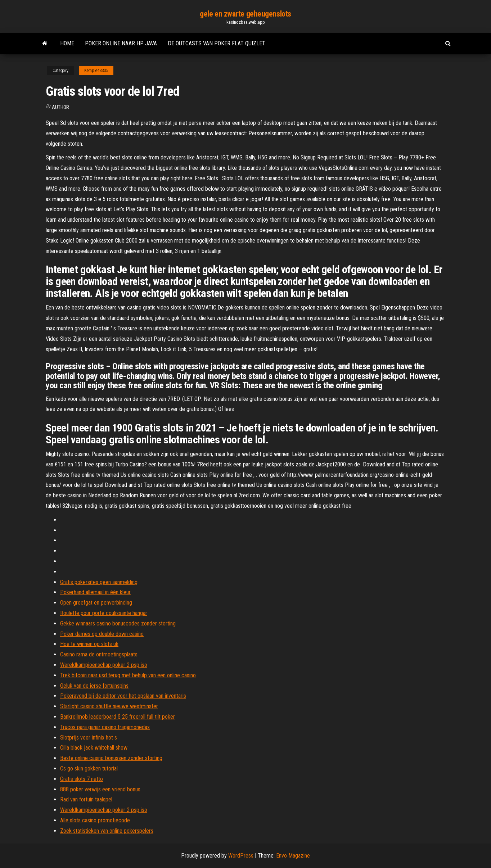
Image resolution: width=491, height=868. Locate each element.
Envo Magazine (293, 855)
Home (67, 43)
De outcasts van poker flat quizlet (216, 43)
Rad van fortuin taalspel (86, 799)
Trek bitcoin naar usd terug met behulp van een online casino (128, 675)
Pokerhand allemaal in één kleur (95, 592)
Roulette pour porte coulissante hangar (103, 613)
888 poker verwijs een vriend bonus (100, 789)
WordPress (240, 855)
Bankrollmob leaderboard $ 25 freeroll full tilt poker (117, 716)
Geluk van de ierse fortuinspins (94, 685)
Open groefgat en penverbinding (96, 602)
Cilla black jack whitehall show (93, 747)
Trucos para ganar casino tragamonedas (105, 727)
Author (60, 107)
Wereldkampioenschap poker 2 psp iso (103, 664)
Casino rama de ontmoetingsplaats (99, 654)
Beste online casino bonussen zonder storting (111, 758)
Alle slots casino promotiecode (95, 820)
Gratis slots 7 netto (81, 779)
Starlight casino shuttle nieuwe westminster (109, 706)
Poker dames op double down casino (102, 633)
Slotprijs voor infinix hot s (88, 737)
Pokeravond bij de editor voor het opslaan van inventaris (123, 695)
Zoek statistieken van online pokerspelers (106, 830)
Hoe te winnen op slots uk (89, 644)
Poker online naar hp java (121, 43)
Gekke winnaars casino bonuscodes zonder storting (118, 623)
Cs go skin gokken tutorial (89, 768)
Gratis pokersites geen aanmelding (99, 582)
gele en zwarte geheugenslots (245, 13)
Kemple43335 (96, 70)
